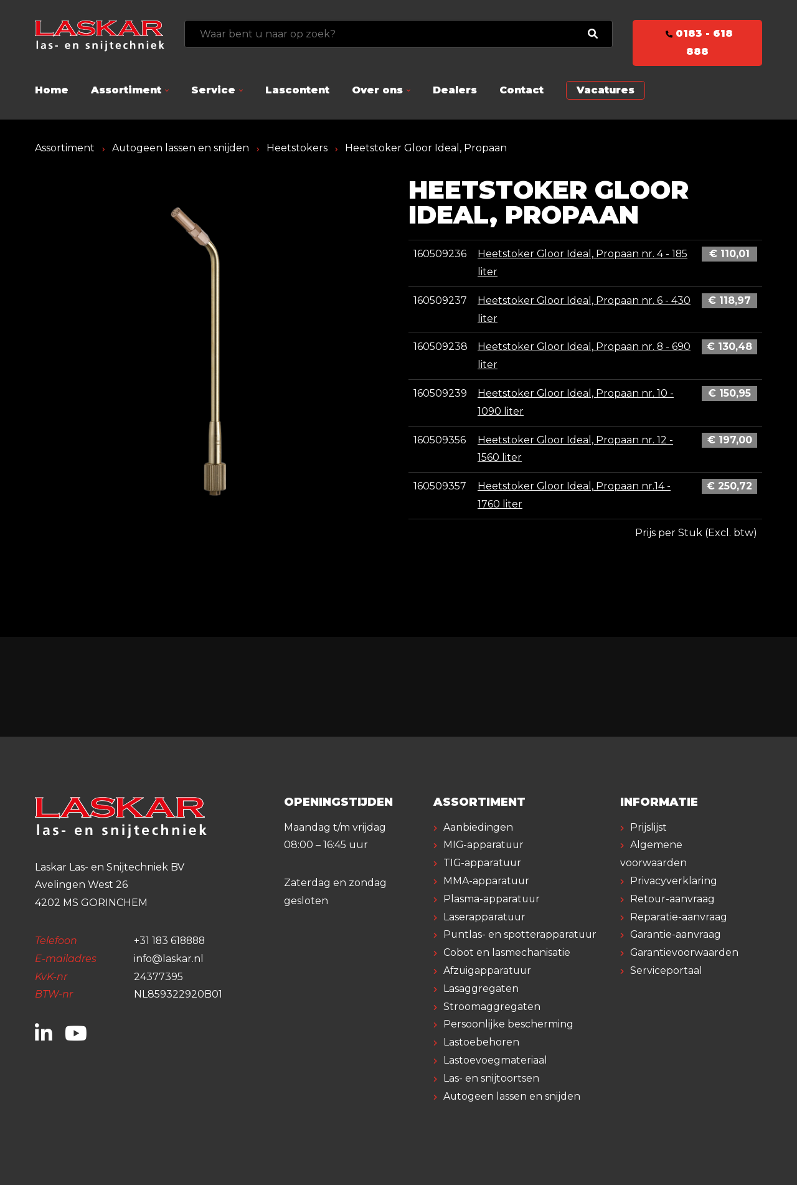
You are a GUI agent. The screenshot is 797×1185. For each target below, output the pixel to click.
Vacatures (605, 90)
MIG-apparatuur (484, 845)
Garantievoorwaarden (684, 952)
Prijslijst (648, 827)
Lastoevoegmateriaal (495, 1060)
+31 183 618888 (171, 941)
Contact (521, 90)
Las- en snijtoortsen (491, 1078)
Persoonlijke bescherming (508, 1024)
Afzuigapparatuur (488, 970)
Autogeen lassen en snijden (181, 148)
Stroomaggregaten (491, 1007)
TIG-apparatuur (483, 863)
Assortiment (126, 90)
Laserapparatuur (485, 917)
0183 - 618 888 (697, 42)
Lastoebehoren (481, 1042)
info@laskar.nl (169, 959)
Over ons (377, 90)
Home (51, 90)
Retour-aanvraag (672, 899)
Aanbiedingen (478, 827)
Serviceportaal (666, 970)
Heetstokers (297, 148)
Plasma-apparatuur (492, 899)
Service (213, 90)
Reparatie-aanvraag (678, 917)
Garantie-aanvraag (676, 934)
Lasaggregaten (481, 988)
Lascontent (297, 90)
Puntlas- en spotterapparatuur (520, 934)
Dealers (455, 90)
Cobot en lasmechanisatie (506, 952)
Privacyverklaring (673, 881)
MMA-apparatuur (487, 881)
